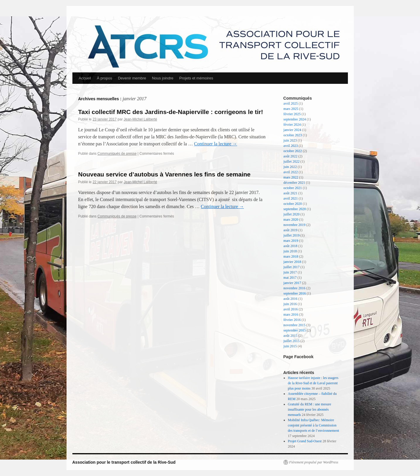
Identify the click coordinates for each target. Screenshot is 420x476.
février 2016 (292, 320)
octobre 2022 (292, 151)
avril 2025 (290, 103)
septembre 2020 (294, 209)
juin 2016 (290, 304)
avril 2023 (290, 146)
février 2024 (292, 125)
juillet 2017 (291, 267)
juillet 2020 (291, 214)
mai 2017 (290, 278)
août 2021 (290, 193)
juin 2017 (290, 272)
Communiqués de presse (117, 154)
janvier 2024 (292, 130)
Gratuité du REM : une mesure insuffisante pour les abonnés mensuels (309, 409)
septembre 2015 (294, 330)
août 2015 (290, 336)
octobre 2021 (292, 188)
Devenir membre (132, 78)
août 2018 (290, 246)
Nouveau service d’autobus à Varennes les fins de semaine (164, 174)
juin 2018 (290, 251)
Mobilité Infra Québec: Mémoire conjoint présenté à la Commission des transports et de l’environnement (313, 425)
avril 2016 (290, 309)
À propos (104, 78)
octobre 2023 (292, 135)
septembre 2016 (294, 293)
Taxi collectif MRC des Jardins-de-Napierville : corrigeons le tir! (170, 111)
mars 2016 (290, 314)
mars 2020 (290, 219)
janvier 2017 (292, 283)
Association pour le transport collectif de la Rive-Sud (124, 462)
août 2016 (290, 299)
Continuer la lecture (215, 143)
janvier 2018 (292, 262)
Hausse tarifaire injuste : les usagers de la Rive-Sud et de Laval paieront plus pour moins (313, 383)
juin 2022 (290, 167)
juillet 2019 (291, 235)
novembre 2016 (294, 288)
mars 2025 (290, 109)
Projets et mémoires (196, 78)
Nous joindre (163, 78)
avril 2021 (290, 198)
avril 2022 (290, 172)
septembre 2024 (294, 119)
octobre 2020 (292, 204)
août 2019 (290, 230)
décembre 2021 (294, 183)
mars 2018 (290, 256)
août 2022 (290, 156)
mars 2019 (290, 241)
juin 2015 (290, 346)
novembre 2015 (294, 325)
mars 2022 (290, 177)
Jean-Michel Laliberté (140, 119)
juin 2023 (290, 140)
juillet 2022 (291, 161)
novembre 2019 (294, 225)
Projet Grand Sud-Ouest (305, 441)
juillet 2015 (291, 341)
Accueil (85, 78)
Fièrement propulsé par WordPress (313, 462)
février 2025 (292, 114)
